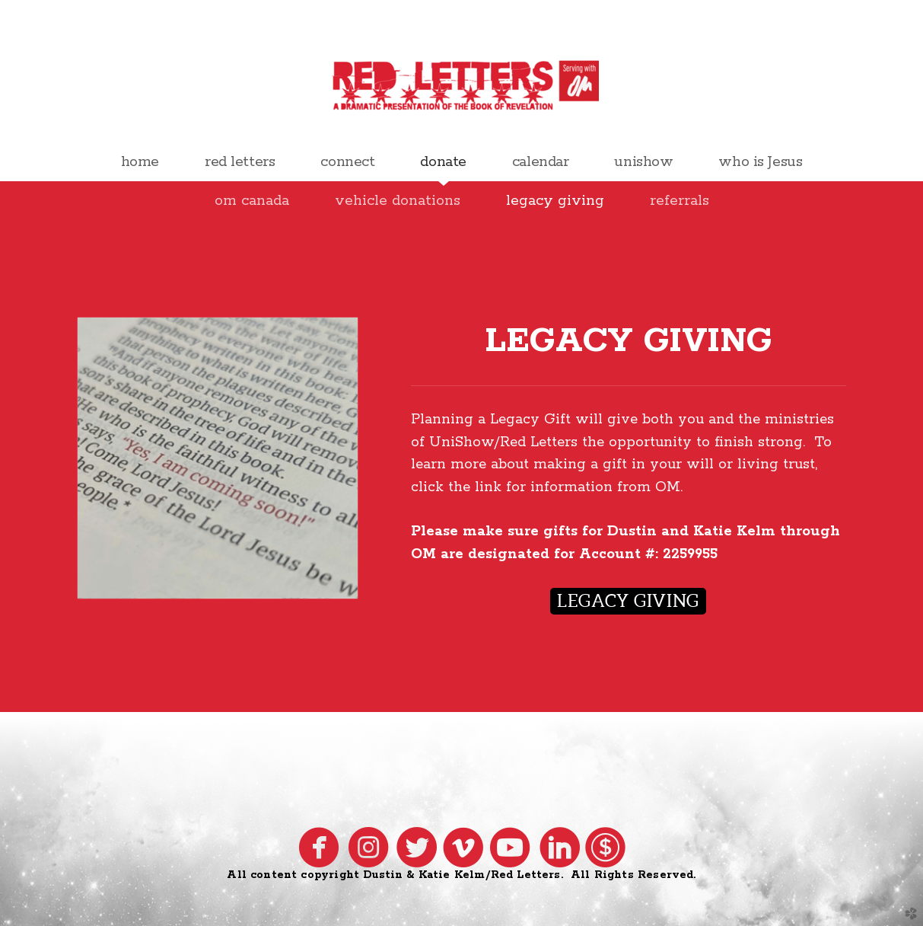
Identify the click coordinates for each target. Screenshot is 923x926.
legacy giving (555, 200)
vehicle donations (397, 200)
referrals (679, 200)
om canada (252, 200)
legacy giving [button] (628, 601)
